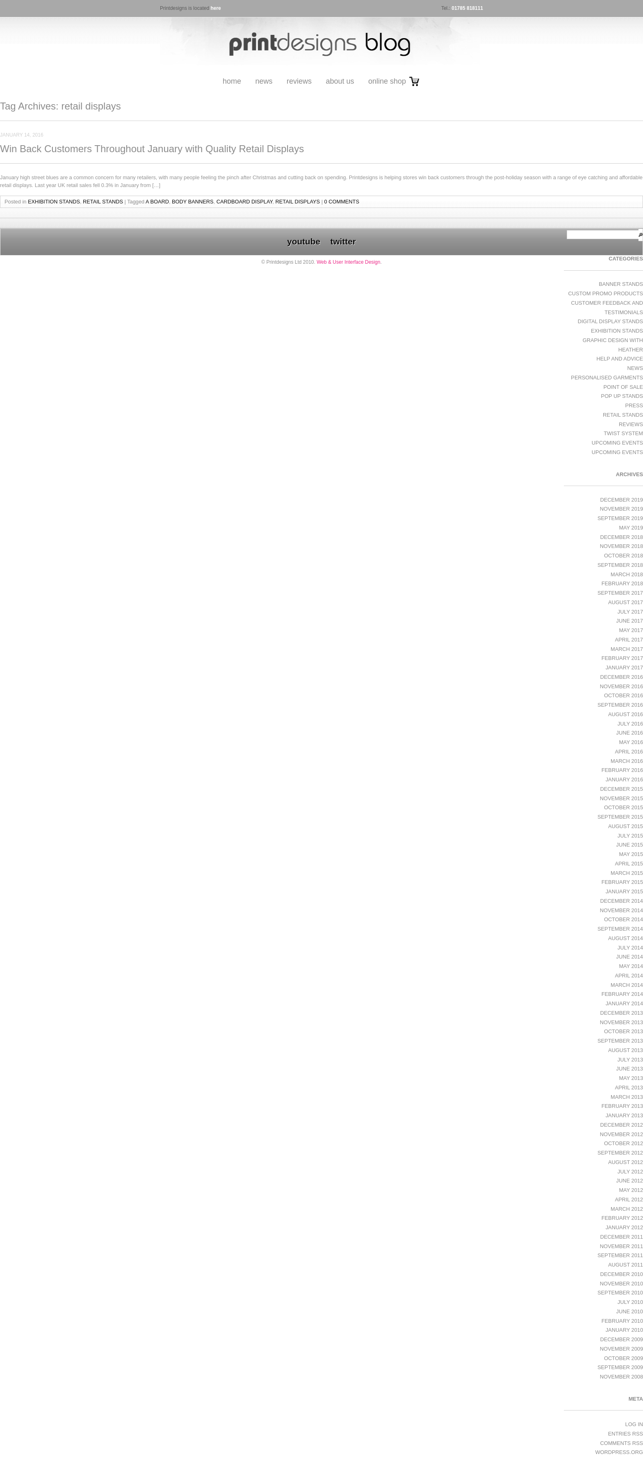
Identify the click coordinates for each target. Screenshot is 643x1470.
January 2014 (624, 1003)
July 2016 (630, 724)
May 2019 (631, 528)
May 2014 (631, 966)
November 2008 (621, 1377)
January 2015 (624, 891)
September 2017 (620, 593)
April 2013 (629, 1087)
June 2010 (629, 1311)
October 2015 (623, 807)
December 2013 (621, 1013)
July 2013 (630, 1060)
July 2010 (630, 1302)
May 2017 (631, 630)
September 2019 (620, 518)
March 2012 (627, 1209)
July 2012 (630, 1172)
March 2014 (627, 985)
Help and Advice (619, 359)
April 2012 (629, 1199)
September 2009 (620, 1367)
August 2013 (625, 1050)
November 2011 (621, 1246)
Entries (625, 1434)
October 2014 (623, 919)
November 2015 (621, 798)
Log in (634, 1424)
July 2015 (630, 836)
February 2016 (622, 770)
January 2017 (624, 667)
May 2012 (631, 1190)
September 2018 (620, 565)
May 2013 (631, 1078)
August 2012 (625, 1162)
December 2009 (621, 1339)
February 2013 (622, 1106)
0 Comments (341, 202)
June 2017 (629, 621)
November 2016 (621, 686)
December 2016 (621, 677)
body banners (192, 202)
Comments (621, 1443)
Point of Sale (623, 387)
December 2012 (621, 1125)
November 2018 (621, 546)
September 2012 (620, 1153)
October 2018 (623, 555)
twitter (343, 241)
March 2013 (627, 1097)
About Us (340, 81)
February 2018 (622, 583)
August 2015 (625, 826)
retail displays (298, 202)
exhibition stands (54, 202)
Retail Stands (103, 202)
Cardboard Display (245, 202)
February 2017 (622, 658)
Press (634, 405)
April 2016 (629, 752)
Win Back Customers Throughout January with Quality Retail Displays (152, 148)
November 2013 (621, 1022)
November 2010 (621, 1284)
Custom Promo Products (605, 293)
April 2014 (629, 975)
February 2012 (622, 1218)
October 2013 (623, 1031)
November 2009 (621, 1349)
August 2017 (625, 602)
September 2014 (620, 929)
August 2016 (625, 714)
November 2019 (621, 509)
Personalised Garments (607, 377)
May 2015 (631, 854)
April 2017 (629, 640)
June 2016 (629, 733)
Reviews (299, 81)
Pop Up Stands (622, 396)
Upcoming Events (617, 443)
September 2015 (620, 817)
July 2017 (630, 612)
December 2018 (621, 537)
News (263, 81)
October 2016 (623, 695)
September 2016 (620, 705)
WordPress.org (619, 1452)
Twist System (623, 433)
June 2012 (629, 1181)
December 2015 (621, 789)
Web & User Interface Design (348, 262)
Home (232, 81)
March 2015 (627, 873)
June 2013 (629, 1069)
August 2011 (625, 1265)
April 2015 (629, 864)
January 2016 (624, 779)
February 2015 (622, 882)
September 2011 (620, 1255)
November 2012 (621, 1134)
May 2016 (631, 742)
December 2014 (621, 901)
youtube (303, 241)
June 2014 (629, 957)
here (215, 8)
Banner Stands (621, 284)
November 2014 (621, 910)
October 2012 (623, 1143)
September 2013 (620, 1041)
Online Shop (387, 81)
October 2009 (623, 1358)
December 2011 (621, 1237)
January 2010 (624, 1330)
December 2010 (621, 1274)
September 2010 (620, 1293)
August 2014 (625, 938)
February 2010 (622, 1321)
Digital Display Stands (610, 321)
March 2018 (627, 574)
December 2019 (621, 500)
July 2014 (630, 948)
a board (157, 202)
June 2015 (629, 845)
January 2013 (624, 1115)
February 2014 (622, 994)
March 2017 (627, 649)
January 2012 (624, 1227)
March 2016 (627, 761)
